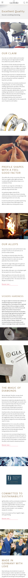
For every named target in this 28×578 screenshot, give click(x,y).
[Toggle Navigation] (2, 2)
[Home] (14, 2)
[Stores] (27, 2)
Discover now (6, 284)
